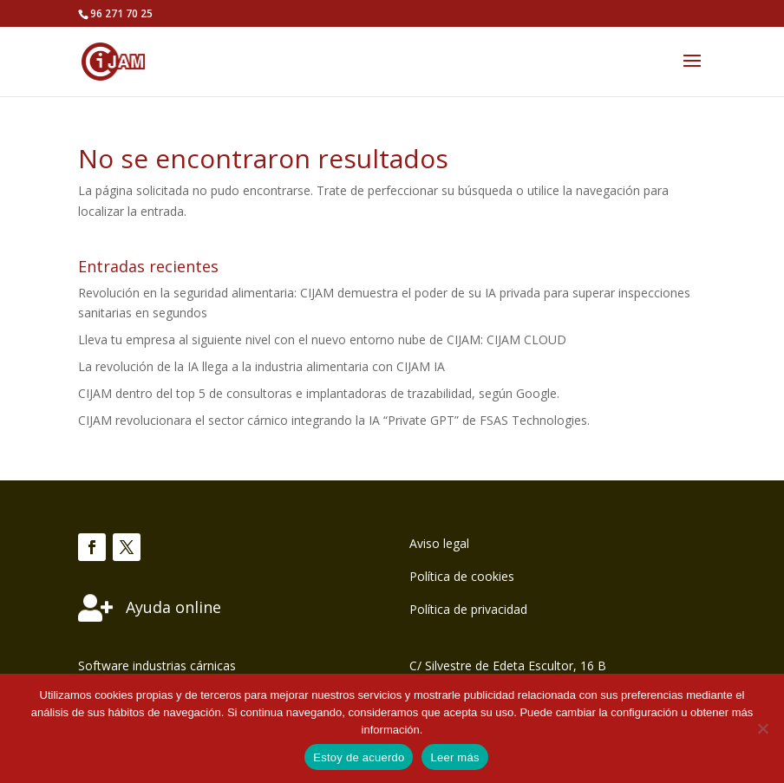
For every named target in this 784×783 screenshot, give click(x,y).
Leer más (454, 757)
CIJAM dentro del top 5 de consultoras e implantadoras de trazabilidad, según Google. (318, 393)
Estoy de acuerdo (358, 757)
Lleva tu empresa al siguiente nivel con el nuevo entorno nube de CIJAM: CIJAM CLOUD (322, 339)
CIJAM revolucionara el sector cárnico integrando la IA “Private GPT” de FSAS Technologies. (334, 420)
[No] (762, 728)
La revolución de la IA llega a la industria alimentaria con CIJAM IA (261, 366)
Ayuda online (173, 607)
